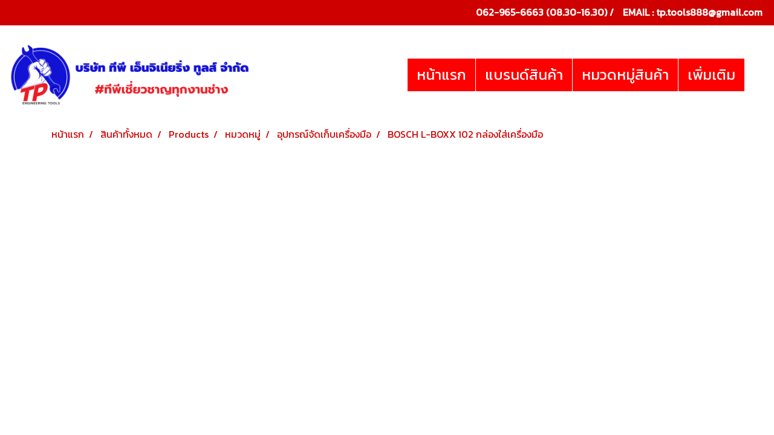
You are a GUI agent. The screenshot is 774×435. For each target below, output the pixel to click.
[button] (755, 75)
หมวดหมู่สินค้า (625, 74)
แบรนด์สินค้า (524, 74)
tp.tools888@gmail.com (709, 12)
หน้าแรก (441, 74)
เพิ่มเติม (711, 74)
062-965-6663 (510, 12)
